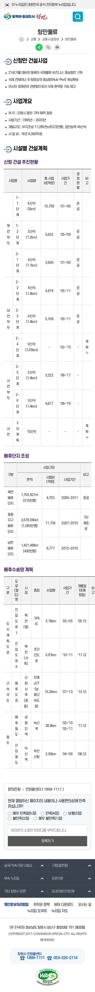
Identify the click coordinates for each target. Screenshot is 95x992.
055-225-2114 (65, 958)
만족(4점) (52, 813)
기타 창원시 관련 (13, 891)
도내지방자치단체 (61, 891)
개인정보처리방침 (16, 905)
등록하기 (47, 841)
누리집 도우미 (37, 911)
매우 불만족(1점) (50, 818)
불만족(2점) (21, 818)
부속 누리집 (9, 878)
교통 (33, 39)
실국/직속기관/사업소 (16, 865)
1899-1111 (35, 958)
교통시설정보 (50, 39)
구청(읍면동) (58, 865)
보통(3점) (75, 813)
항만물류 (71, 39)
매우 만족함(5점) (24, 813)
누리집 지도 (59, 911)
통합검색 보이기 (78, 17)
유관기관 (55, 878)
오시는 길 (84, 905)
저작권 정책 (41, 905)
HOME (21, 39)
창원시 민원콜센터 (29, 954)
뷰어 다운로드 (63, 905)
